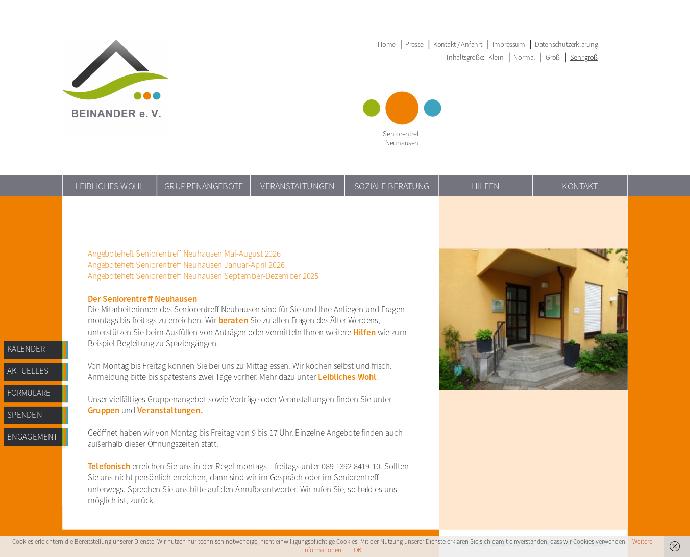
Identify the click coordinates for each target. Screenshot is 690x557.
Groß (553, 57)
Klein (496, 57)
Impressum (508, 44)
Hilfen (486, 185)
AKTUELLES (27, 370)
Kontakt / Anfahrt (457, 44)
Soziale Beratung (391, 185)
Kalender (26, 349)
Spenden (24, 414)
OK (357, 550)
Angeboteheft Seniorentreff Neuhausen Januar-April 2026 (186, 264)
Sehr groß (584, 57)
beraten (233, 320)
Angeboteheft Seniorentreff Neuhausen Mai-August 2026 (184, 253)
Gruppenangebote (203, 185)
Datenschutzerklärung (566, 44)
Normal (524, 57)
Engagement (32, 436)
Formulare (29, 392)
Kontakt (580, 185)
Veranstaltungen (297, 185)
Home (387, 44)
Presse (414, 44)
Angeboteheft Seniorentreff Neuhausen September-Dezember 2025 (203, 276)
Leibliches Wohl (109, 185)
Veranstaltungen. (170, 410)
